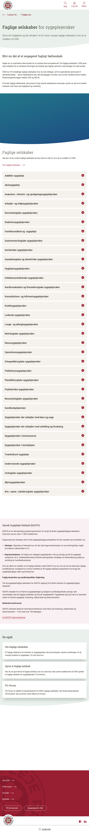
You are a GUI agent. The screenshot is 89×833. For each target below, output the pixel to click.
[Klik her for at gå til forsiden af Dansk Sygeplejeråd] (33, 5)
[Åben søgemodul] (65, 5)
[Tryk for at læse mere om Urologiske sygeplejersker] (44, 476)
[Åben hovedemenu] (84, 5)
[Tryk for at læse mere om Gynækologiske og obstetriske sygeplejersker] (44, 262)
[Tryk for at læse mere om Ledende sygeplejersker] (44, 318)
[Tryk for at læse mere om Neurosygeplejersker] (44, 346)
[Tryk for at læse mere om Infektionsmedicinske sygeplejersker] (44, 281)
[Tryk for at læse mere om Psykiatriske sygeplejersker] (44, 392)
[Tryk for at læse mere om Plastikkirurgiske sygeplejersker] (44, 383)
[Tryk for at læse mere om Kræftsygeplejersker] (44, 308)
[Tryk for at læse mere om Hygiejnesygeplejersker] (44, 271)
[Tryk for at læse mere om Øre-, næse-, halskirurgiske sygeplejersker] (44, 494)
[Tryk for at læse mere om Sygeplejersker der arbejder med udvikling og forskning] (44, 429)
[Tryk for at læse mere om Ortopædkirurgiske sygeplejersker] (44, 364)
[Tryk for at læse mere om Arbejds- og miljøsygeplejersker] (44, 206)
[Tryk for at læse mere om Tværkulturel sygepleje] (44, 457)
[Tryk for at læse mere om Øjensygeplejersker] (44, 485)
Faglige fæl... (12, 15)
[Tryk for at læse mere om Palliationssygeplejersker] (44, 374)
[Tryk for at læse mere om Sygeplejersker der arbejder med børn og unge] (44, 420)
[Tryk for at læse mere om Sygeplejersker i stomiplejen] (44, 448)
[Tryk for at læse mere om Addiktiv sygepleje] (44, 178)
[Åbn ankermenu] (39, 829)
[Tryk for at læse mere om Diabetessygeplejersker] (44, 225)
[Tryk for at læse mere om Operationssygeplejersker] (44, 355)
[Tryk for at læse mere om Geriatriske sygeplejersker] (44, 253)
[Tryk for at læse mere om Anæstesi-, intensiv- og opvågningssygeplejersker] (44, 197)
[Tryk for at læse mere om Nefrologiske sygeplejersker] (44, 336)
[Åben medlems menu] (74, 5)
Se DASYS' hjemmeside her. (14, 620)
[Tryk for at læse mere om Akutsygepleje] (44, 188)
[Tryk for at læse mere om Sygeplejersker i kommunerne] (44, 439)
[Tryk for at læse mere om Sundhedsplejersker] (44, 411)
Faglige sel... (26, 15)
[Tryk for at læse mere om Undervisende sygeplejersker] (44, 466)
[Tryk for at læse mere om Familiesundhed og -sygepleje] (44, 234)
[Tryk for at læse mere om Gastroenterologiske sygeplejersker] (44, 243)
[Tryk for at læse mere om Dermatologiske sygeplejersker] (44, 216)
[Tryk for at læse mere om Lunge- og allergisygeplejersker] (44, 327)
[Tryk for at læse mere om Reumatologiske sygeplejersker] (44, 401)
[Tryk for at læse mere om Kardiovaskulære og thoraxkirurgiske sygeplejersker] (44, 290)
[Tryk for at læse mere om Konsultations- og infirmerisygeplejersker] (44, 299)
